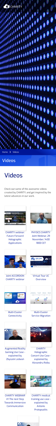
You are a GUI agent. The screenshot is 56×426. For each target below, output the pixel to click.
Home (5, 152)
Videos (16, 152)
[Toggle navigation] (53, 6)
